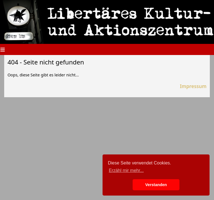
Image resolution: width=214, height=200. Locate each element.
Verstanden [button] (156, 184)
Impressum (193, 86)
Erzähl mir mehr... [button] (126, 170)
